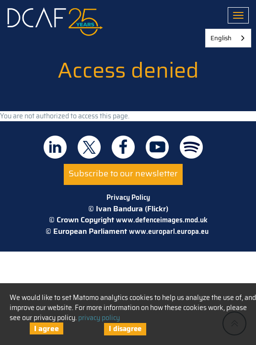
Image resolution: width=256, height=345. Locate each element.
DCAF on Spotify (191, 147)
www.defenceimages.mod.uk (162, 220)
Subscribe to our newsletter (123, 173)
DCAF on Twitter (89, 147)
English (221, 38)
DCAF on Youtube (157, 147)
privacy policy (99, 317)
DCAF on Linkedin (55, 147)
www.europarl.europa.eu (169, 231)
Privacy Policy (128, 197)
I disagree (125, 328)
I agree (46, 328)
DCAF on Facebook (123, 147)
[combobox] (228, 38)
